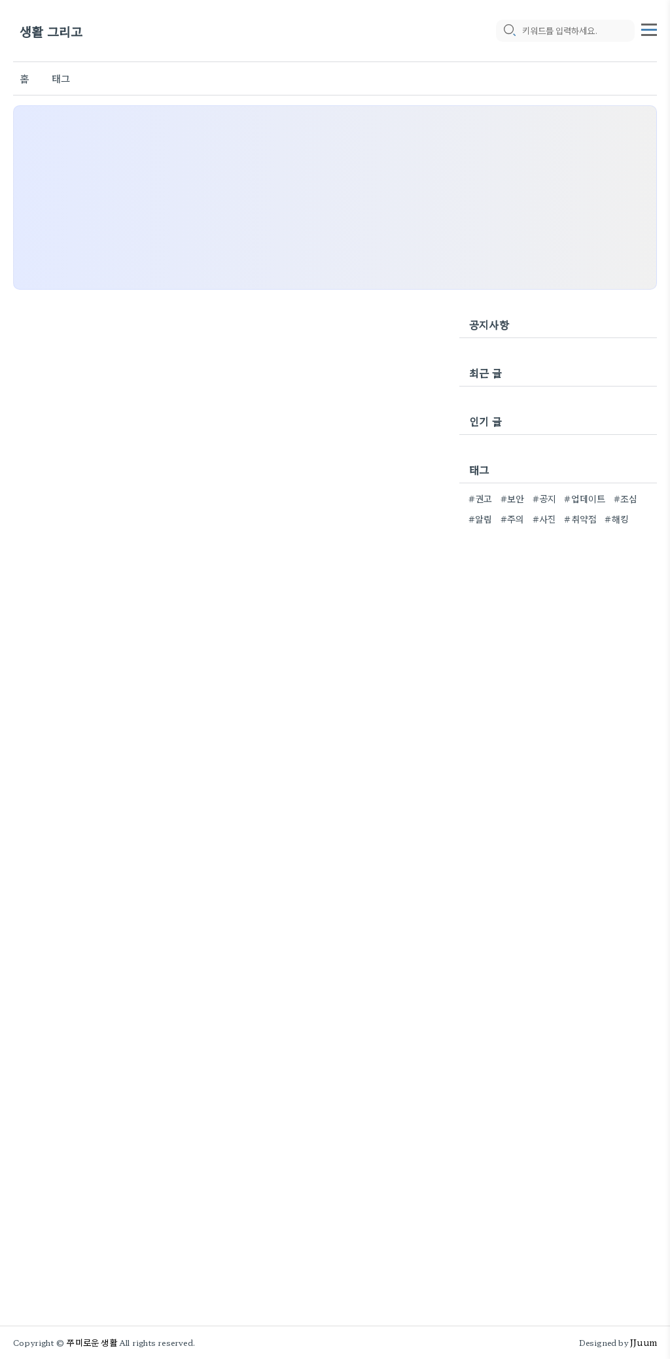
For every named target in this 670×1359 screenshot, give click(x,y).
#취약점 (580, 518)
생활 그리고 (51, 31)
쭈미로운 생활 (91, 1342)
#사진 (545, 518)
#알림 (480, 518)
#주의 (513, 518)
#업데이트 (584, 498)
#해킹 (617, 518)
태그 (61, 78)
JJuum (643, 1342)
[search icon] (509, 31)
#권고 (480, 498)
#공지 (545, 498)
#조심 (626, 498)
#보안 (513, 498)
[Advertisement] (335, 197)
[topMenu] (649, 28)
